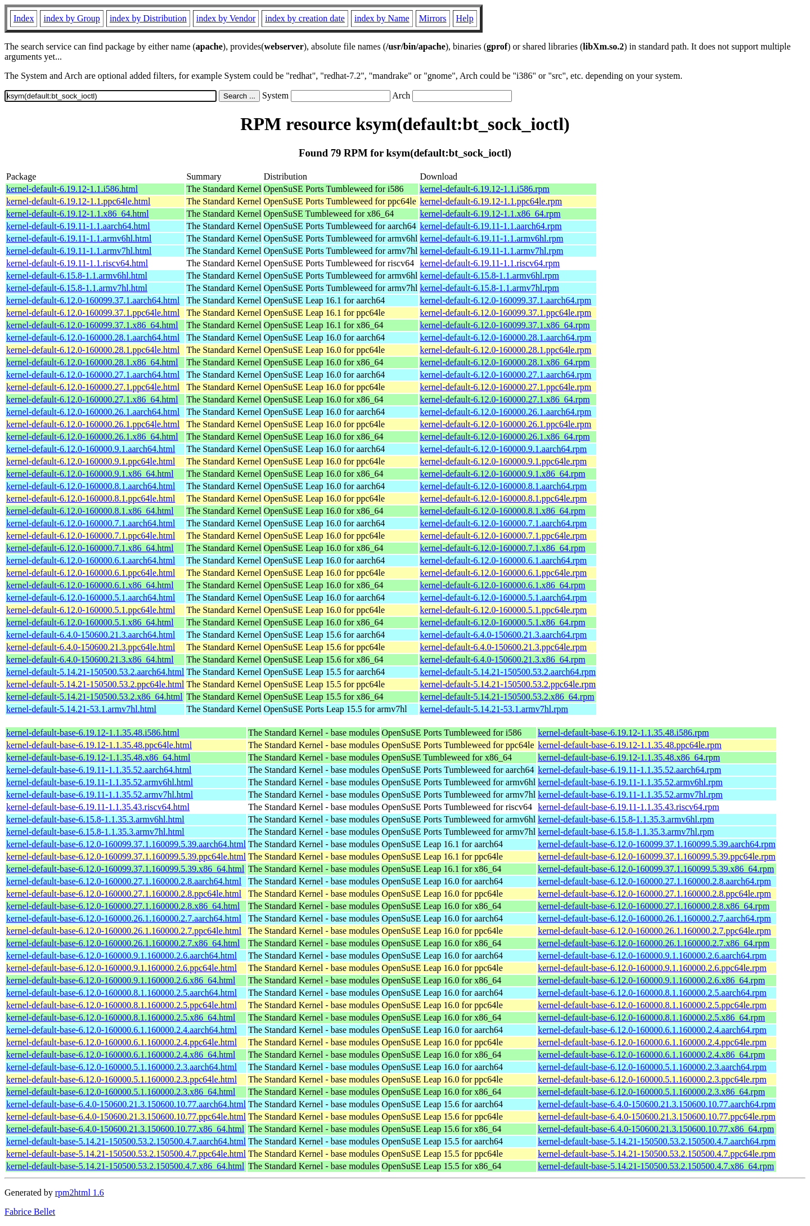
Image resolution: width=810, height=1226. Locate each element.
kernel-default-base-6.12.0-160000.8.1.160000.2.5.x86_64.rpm (651, 1017)
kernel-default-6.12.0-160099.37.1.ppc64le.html (92, 312)
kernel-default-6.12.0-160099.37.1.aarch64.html (92, 300)
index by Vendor (225, 18)
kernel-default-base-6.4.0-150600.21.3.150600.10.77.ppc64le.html (126, 1116)
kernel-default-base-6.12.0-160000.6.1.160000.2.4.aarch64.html (121, 1030)
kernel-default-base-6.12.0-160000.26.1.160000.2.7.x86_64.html (123, 943)
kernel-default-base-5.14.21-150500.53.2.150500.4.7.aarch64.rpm (657, 1141)
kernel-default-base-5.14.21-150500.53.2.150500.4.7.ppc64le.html (126, 1153)
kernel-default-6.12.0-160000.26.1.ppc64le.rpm (505, 424)
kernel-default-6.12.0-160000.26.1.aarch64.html (92, 412)
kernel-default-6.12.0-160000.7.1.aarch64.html (90, 523)
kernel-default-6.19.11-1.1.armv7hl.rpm (491, 251)
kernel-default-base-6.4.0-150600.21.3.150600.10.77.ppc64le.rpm (657, 1116)
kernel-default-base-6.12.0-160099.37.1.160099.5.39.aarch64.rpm (657, 844)
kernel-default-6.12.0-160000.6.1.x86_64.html (90, 585)
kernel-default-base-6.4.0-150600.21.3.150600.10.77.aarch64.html (126, 1104)
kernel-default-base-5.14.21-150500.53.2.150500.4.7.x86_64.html (125, 1166)
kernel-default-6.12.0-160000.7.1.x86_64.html (90, 548)
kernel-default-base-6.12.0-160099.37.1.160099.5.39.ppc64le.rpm (657, 856)
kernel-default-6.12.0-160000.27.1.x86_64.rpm (505, 399)
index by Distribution (148, 18)
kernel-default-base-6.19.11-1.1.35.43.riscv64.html (98, 807)
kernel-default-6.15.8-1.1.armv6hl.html (76, 275)
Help (465, 18)
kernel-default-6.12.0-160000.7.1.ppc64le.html (90, 535)
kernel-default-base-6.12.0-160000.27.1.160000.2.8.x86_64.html (123, 906)
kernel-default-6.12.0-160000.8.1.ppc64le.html (90, 498)
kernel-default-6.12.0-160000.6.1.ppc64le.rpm (503, 573)
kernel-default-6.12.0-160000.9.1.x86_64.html (90, 473)
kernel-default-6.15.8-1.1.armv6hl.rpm (489, 275)
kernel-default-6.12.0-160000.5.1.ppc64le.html (90, 610)
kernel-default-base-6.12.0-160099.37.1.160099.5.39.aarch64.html (126, 844)
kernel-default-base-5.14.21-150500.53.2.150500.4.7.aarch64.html (126, 1141)
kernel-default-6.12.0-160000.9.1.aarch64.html (90, 449)
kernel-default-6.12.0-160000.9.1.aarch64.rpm (503, 449)
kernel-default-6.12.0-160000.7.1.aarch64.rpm (503, 523)
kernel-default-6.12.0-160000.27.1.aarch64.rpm (505, 374)
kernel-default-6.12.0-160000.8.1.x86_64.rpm (502, 511)
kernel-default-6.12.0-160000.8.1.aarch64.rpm (503, 486)
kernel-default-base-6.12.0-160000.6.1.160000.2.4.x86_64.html (120, 1054)
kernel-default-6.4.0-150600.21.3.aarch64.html (90, 634)
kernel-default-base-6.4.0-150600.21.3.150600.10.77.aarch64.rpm (657, 1104)
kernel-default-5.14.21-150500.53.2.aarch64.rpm (508, 672)
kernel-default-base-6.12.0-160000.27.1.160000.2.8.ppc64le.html (123, 893)
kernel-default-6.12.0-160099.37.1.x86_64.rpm (505, 325)
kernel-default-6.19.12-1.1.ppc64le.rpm (491, 201)
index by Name (382, 18)
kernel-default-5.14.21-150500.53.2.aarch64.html (95, 672)
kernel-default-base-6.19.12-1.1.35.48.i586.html (92, 732)
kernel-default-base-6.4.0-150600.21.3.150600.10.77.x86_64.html (125, 1129)
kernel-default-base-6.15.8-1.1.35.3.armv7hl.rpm (626, 831)
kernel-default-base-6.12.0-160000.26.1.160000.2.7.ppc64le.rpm (654, 931)
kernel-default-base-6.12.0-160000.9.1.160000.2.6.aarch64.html (121, 955)
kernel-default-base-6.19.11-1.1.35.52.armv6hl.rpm (630, 782)
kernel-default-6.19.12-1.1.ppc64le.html (78, 201)
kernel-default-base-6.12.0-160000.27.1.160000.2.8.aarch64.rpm (654, 881)
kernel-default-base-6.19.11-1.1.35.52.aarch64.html (99, 770)
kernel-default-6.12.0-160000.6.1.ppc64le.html (90, 573)
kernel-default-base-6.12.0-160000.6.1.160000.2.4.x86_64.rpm (651, 1054)
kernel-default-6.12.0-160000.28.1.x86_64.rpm (505, 362)
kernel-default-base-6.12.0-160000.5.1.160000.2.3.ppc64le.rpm (652, 1079)
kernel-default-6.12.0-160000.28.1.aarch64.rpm (505, 337)
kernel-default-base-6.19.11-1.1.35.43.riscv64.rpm (628, 807)
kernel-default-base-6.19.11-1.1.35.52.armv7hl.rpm (630, 794)
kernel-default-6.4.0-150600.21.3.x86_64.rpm (502, 659)
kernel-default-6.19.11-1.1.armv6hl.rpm (491, 238)
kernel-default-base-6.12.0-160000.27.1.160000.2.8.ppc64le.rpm (654, 893)
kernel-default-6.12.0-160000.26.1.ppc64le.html (92, 424)
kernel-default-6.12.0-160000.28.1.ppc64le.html (92, 350)
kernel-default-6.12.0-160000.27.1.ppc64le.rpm (505, 387)
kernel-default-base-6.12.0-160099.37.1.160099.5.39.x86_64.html (125, 869)
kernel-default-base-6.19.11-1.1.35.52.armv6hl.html (99, 782)
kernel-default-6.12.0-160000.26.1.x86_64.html (92, 436)
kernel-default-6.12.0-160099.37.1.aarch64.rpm (505, 300)
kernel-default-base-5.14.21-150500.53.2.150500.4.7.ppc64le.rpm (657, 1153)
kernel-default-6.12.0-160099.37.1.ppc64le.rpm (505, 312)
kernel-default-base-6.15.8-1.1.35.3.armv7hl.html (95, 831)
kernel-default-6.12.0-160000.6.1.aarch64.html (90, 560)
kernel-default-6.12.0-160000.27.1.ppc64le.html (92, 387)
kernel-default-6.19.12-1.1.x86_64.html (77, 213)
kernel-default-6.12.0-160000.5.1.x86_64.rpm (502, 622)
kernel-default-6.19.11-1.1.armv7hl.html (78, 251)
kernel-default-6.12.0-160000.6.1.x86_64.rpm (502, 585)
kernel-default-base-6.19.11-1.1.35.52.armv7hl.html (99, 794)
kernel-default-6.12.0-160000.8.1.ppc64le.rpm (503, 498)
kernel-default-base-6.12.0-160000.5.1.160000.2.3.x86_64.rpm (651, 1092)
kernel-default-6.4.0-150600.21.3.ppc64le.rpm (503, 647)
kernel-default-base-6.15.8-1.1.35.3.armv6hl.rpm (626, 819)
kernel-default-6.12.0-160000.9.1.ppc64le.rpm (503, 461)
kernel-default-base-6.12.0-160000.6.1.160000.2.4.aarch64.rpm (652, 1030)
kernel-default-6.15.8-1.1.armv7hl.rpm (489, 288)
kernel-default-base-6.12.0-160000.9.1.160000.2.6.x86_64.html (120, 980)
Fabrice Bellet (29, 1211)
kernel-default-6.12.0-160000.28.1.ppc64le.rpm (505, 350)
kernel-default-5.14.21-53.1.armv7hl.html (81, 709)
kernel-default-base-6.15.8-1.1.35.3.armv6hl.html (95, 819)
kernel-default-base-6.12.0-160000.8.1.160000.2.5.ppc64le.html (121, 1005)
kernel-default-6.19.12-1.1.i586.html (72, 189)
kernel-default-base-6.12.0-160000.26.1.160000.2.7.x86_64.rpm (654, 943)
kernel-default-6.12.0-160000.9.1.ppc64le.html (90, 461)
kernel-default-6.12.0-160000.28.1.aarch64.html (92, 337)
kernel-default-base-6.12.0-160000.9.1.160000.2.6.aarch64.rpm (652, 955)
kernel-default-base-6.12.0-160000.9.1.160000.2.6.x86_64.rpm (651, 980)
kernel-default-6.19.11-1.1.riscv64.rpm (490, 263)
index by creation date (305, 18)
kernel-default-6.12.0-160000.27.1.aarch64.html (92, 374)
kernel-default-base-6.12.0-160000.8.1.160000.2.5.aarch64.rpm (652, 992)
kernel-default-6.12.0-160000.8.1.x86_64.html (90, 511)
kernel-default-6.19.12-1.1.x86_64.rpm (490, 213)
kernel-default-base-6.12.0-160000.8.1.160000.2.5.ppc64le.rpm (652, 1005)
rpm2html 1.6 (79, 1192)
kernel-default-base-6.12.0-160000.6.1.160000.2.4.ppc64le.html (121, 1042)
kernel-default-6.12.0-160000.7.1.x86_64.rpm (502, 548)
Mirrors (433, 18)
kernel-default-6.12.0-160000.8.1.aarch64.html (90, 486)
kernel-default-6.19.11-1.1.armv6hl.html (78, 238)
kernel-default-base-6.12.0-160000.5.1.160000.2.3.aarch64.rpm (652, 1067)
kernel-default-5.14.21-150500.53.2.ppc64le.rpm (508, 684)
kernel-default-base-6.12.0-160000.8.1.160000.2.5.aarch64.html (121, 992)
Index (24, 18)
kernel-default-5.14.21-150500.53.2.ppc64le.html (95, 684)
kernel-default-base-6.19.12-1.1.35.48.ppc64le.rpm (630, 745)
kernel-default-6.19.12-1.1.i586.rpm (485, 189)
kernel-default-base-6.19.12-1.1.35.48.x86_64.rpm (629, 757)
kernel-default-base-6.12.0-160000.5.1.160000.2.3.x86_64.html (120, 1092)
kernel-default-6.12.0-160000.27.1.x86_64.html (92, 399)
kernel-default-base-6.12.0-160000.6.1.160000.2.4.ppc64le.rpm (652, 1042)
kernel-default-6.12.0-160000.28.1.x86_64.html (92, 362)
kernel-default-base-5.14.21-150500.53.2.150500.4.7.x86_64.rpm (656, 1166)
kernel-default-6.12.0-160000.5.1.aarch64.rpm (503, 597)
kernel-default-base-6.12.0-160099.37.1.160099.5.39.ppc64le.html (126, 856)
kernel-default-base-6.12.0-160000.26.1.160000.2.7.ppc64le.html (123, 931)
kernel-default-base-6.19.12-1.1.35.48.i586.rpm (623, 732)
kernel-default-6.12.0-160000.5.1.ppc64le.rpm (503, 610)
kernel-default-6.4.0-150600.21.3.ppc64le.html (90, 647)
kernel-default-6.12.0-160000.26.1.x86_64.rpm (505, 436)
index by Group (71, 18)
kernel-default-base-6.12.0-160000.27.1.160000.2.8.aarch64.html (123, 881)
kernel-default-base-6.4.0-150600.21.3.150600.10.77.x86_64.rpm (656, 1129)
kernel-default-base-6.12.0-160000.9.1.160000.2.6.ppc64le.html (121, 968)
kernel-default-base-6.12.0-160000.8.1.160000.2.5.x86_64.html (120, 1017)
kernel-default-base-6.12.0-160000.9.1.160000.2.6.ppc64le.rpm (652, 968)
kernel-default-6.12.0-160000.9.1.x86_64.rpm (502, 473)
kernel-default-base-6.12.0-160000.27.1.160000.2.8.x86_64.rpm (654, 906)
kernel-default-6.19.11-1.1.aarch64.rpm (490, 226)
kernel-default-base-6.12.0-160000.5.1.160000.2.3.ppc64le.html (121, 1079)
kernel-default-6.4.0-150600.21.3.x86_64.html (90, 659)
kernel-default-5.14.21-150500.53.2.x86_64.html (94, 696)
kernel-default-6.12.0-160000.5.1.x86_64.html (90, 622)
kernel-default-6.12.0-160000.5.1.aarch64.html (90, 597)
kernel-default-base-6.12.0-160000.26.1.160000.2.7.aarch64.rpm (654, 918)
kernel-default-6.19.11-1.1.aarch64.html (78, 226)
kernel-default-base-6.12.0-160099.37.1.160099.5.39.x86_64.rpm (656, 869)
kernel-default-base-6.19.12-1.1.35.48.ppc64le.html (99, 745)
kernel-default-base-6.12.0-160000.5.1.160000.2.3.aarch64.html (121, 1067)
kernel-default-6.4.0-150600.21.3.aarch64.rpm (503, 634)
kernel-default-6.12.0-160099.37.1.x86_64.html (92, 325)
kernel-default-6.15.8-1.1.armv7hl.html (76, 288)
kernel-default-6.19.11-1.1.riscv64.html (77, 263)
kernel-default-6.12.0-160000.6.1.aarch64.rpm (503, 560)
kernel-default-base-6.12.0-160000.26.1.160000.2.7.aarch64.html (123, 918)
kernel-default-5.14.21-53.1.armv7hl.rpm (494, 709)
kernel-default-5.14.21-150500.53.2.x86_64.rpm (507, 696)
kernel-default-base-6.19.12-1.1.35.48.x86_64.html (98, 757)
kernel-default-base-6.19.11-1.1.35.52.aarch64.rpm (629, 770)
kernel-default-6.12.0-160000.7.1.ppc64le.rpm (503, 535)
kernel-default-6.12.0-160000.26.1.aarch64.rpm (505, 412)
